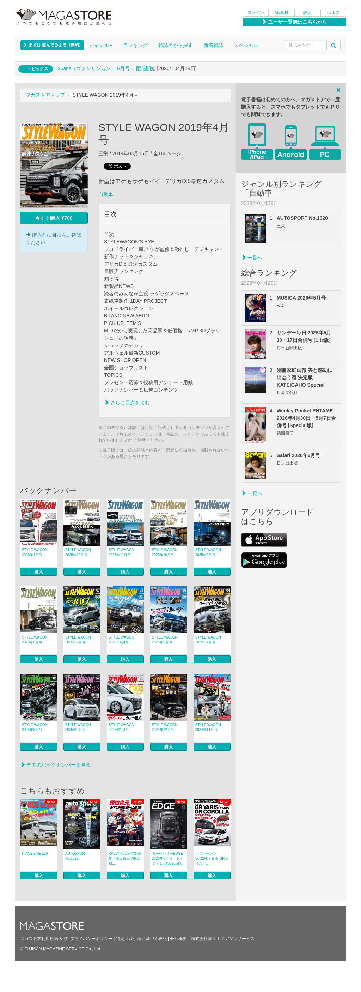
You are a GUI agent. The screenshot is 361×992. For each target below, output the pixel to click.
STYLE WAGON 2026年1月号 (35, 552)
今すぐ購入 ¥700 (53, 218)
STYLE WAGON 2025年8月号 (35, 639)
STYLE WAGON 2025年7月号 (78, 639)
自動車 (105, 194)
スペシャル (246, 45)
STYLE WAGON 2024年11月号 (208, 727)
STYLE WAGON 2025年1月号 (121, 727)
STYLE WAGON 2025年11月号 (121, 552)
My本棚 (282, 12)
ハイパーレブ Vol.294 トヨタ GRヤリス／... (211, 858)
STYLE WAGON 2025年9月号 (208, 552)
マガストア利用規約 (39, 938)
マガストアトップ (45, 95)
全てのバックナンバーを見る (55, 765)
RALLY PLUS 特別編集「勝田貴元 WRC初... (125, 858)
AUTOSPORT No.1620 (76, 856)
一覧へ (251, 257)
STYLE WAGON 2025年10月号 (165, 552)
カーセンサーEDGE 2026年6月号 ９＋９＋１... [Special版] (167, 858)
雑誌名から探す (175, 45)
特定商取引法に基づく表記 (141, 938)
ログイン (255, 12)
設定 (307, 12)
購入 (39, 571)
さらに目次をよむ (127, 402)
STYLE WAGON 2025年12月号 (78, 552)
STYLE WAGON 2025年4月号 (208, 639)
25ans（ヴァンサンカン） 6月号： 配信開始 (107, 68)
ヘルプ (333, 12)
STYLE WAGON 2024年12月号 (165, 727)
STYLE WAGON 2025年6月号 (121, 639)
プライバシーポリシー (91, 938)
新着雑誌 (213, 45)
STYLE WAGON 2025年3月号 (35, 727)
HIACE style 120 (35, 853)
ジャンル (100, 45)
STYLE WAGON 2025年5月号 (165, 639)
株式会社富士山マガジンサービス (223, 938)
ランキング (135, 45)
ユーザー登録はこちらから (294, 22)
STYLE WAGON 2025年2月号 (78, 727)
